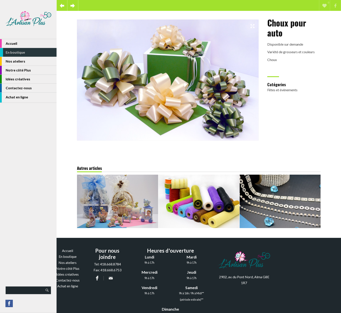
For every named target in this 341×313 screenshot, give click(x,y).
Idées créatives (15, 79)
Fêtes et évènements (282, 90)
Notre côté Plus (15, 70)
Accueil (8, 43)
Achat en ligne (14, 98)
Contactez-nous (16, 88)
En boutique (12, 52)
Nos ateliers (12, 61)
